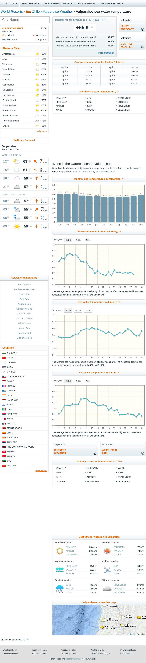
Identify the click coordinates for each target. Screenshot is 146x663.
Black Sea (24, 294)
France (11, 386)
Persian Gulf (24, 333)
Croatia (11, 362)
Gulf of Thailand (24, 318)
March (60, 106)
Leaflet (132, 634)
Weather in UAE (97, 650)
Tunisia (11, 451)
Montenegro (14, 428)
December (124, 110)
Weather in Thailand (40, 650)
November (124, 106)
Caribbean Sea (24, 308)
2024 (88, 240)
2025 (78, 240)
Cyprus (11, 372)
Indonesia (12, 400)
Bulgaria (12, 353)
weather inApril (109, 452)
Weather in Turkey (68, 650)
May (89, 98)
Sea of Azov (24, 284)
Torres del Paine (10, 121)
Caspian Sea (24, 313)
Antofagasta (8, 54)
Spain (10, 433)
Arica (5, 59)
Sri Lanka (12, 437)
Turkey (11, 456)
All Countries (86, 3)
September (124, 98)
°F (16, 3)
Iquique (6, 74)
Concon (6, 79)
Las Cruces (8, 95)
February (61, 102)
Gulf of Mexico (24, 337)
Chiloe (5, 126)
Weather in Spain (39, 654)
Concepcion (8, 85)
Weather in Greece (10, 654)
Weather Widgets (112, 3)
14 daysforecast (127, 28)
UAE (9, 461)
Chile (36, 11)
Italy (9, 409)
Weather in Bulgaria (128, 650)
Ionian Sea (24, 328)
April (59, 110)
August (91, 110)
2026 (68, 240)
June (89, 102)
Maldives (12, 414)
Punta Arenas (9, 105)
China (10, 358)
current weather (60, 452)
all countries (41, 470)
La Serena (7, 90)
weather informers (73, 659)
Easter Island (9, 100)
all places (42, 131)
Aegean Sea (24, 304)
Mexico (11, 423)
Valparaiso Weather (58, 11)
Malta (10, 419)
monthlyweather (127, 45)
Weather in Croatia (69, 654)
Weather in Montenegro (100, 654)
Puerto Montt (8, 110)
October (123, 102)
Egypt (10, 381)
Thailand (12, 442)
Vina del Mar (8, 69)
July (89, 106)
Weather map (30, 3)
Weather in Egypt (10, 650)
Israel (10, 405)
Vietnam (11, 465)
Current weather (13, 28)
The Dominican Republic (20, 447)
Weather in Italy (126, 654)
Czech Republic (16, 376)
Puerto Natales (9, 115)
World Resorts (12, 11)
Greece (11, 390)
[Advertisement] (99, 138)
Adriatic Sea (24, 323)
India (9, 395)
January (61, 98)
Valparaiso (7, 64)
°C (11, 3)
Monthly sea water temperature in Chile (99, 461)
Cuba (10, 367)
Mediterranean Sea (24, 289)
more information (106, 53)
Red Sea (24, 299)
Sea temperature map (58, 3)
